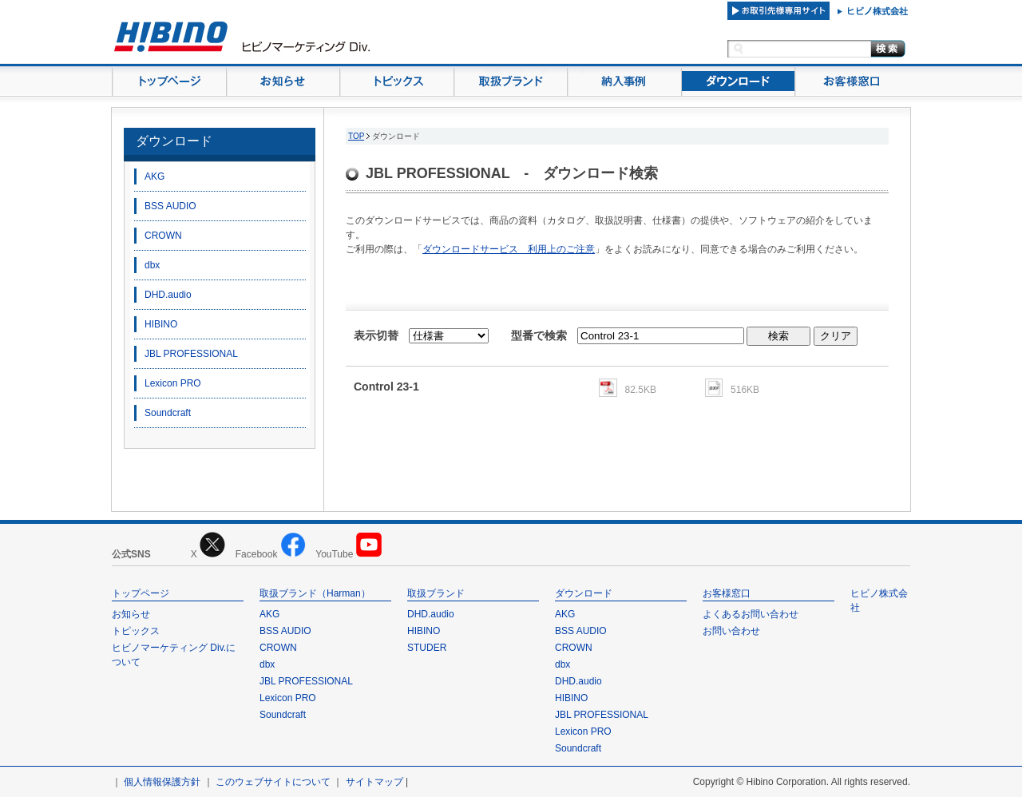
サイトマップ (374, 781)
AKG (154, 176)
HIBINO (161, 324)
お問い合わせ (731, 630)
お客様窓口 (727, 593)
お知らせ (131, 614)
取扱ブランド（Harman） (314, 593)
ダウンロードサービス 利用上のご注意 (508, 249)
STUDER (426, 647)
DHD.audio (168, 294)
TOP (356, 136)
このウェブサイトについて (273, 781)
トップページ (140, 593)
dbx (152, 265)
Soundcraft (168, 412)
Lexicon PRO (173, 383)
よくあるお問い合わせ (750, 614)
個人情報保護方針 (162, 781)
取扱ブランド (436, 593)
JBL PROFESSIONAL (191, 353)
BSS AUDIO (170, 206)
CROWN (163, 235)
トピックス (136, 630)
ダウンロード (174, 141)
